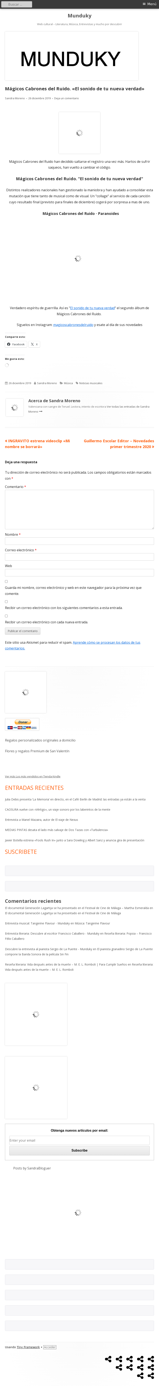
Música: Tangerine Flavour (92, 923)
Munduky (80, 15)
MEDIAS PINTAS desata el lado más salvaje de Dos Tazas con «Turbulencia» (56, 830)
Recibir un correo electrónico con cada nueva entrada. (46, 622)
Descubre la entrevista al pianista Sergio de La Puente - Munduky (48, 949)
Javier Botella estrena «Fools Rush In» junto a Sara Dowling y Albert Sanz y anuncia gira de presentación (74, 840)
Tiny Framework (28, 1347)
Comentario (15, 486)
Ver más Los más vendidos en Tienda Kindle (32, 776)
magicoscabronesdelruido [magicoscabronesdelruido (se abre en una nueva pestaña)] (73, 324)
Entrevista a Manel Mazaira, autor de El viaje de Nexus (41, 820)
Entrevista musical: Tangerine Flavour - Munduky (37, 923)
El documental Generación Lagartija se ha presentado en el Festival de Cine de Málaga (63, 913)
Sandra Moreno (15, 98)
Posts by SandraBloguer (32, 1168)
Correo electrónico (21, 550)
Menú (152, 4)
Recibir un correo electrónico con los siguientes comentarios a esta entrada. (64, 607)
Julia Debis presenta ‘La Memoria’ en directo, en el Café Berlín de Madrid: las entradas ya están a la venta (75, 799)
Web (8, 566)
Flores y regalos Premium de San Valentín (37, 751)
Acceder (50, 1347)
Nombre (13, 534)
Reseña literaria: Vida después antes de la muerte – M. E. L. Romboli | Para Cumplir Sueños (66, 964)
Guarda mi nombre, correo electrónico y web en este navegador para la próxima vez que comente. (73, 590)
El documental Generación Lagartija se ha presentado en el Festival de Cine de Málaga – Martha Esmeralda (77, 908)
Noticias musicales (90, 383)
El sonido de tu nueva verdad (92, 308)
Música (68, 383)
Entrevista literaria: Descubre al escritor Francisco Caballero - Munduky (52, 933)
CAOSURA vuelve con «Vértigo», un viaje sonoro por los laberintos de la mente (57, 809)
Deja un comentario (66, 98)
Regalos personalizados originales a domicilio (40, 740)
